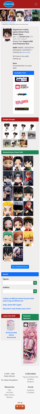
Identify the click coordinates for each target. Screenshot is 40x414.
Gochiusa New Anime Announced (11, 335)
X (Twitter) (30, 392)
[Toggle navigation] (36, 4)
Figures (6, 279)
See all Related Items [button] (20, 267)
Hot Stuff (9, 392)
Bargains (30, 382)
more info (25, 52)
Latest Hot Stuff (9, 316)
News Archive (9, 395)
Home (2, 23)
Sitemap (9, 397)
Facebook (30, 390)
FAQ (9, 390)
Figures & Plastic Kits (10, 23)
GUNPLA (6, 287)
